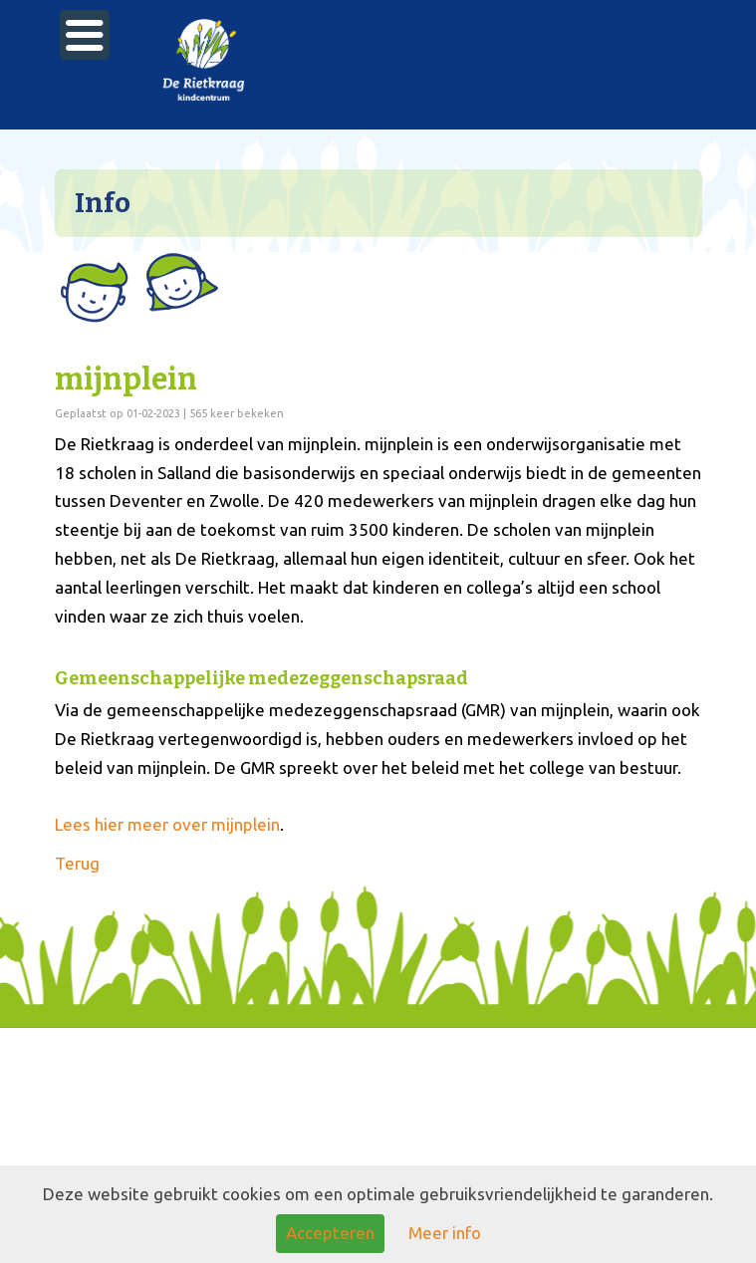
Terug (77, 863)
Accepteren (330, 1232)
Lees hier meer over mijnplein (167, 824)
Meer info (444, 1232)
